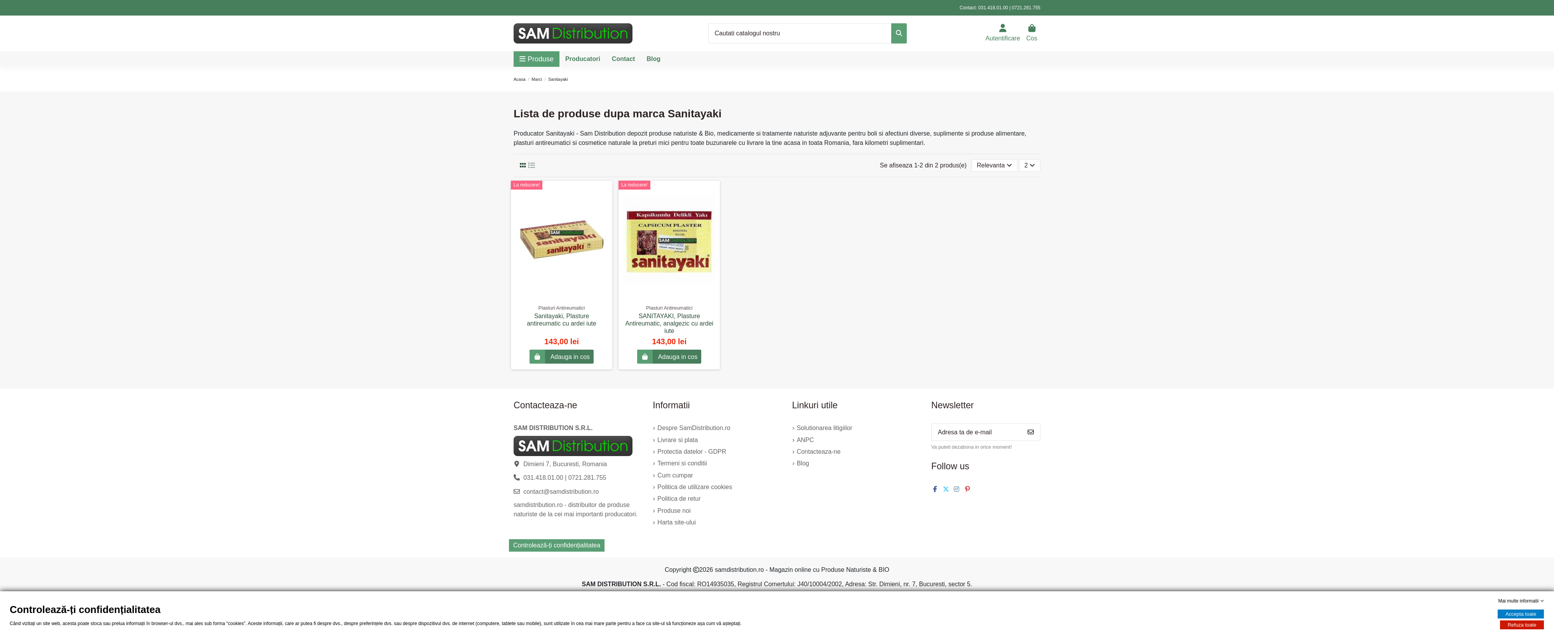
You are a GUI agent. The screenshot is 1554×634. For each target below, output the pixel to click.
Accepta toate (1521, 614)
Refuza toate (1522, 625)
